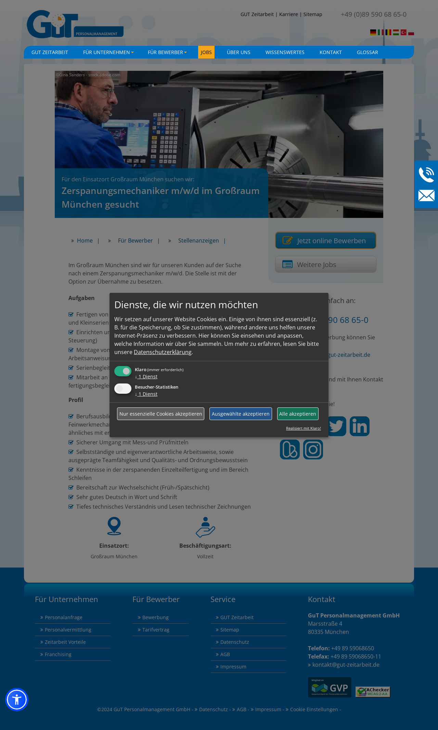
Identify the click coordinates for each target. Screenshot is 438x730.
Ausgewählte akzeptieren (241, 413)
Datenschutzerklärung (163, 352)
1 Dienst (146, 376)
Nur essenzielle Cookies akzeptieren (160, 413)
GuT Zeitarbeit (49, 52)
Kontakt (331, 52)
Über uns (238, 52)
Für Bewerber (168, 53)
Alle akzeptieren (297, 413)
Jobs (206, 52)
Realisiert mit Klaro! (303, 428)
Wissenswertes (285, 52)
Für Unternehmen (109, 53)
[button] (17, 699)
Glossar (367, 52)
